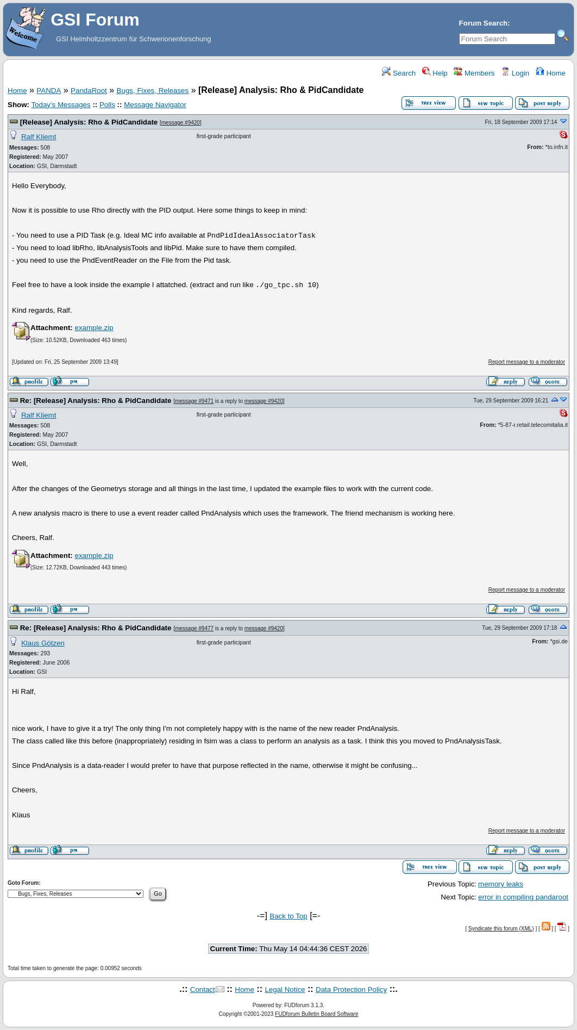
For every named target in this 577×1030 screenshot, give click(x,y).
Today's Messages (60, 105)
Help (435, 73)
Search (399, 73)
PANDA (48, 90)
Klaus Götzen (43, 643)
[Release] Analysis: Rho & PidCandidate (89, 122)
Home (551, 73)
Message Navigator (155, 105)
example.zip (93, 328)
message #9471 (194, 401)
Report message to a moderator (526, 362)
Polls (107, 105)
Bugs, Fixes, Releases (153, 90)
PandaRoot (89, 90)
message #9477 (194, 628)
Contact (202, 989)
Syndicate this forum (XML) (501, 929)
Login (515, 73)
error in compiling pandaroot (523, 897)
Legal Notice (285, 989)
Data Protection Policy (351, 989)
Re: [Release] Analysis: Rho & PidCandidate (96, 400)
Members (474, 73)
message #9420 (180, 123)
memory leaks (500, 884)
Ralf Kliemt (38, 137)
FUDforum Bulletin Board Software (316, 1014)
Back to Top (288, 916)
